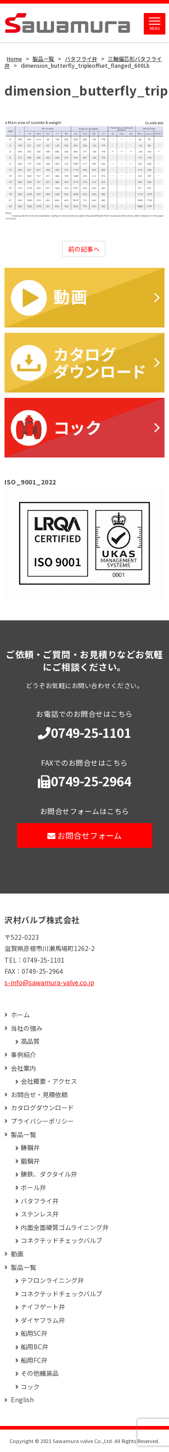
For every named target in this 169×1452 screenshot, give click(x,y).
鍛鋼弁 (30, 1161)
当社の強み (26, 1028)
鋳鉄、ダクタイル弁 (49, 1174)
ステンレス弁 (40, 1214)
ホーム (20, 1015)
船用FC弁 (34, 1360)
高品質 (30, 1041)
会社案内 (23, 1068)
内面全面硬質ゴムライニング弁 (65, 1227)
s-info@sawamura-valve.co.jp (49, 982)
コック (30, 1386)
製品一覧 (23, 1134)
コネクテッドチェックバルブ (61, 1240)
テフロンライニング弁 (52, 1280)
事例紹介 (23, 1055)
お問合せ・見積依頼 (39, 1094)
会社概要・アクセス (49, 1081)
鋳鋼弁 (30, 1147)
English (22, 1399)
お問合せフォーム (84, 835)
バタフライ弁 (40, 1201)
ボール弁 (33, 1187)
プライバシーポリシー (42, 1121)
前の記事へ (84, 248)
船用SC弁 (34, 1333)
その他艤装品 (40, 1373)
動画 (17, 1254)
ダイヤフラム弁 (43, 1320)
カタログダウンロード (42, 1107)
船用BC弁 (34, 1347)
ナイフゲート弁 (43, 1307)
